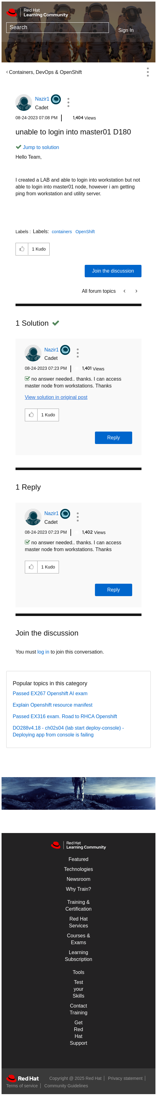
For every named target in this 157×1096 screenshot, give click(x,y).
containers (62, 231)
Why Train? (78, 889)
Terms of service (22, 1085)
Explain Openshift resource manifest (52, 705)
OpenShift (85, 231)
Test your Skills (78, 989)
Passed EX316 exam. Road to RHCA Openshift (65, 716)
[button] (68, 102)
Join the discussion (113, 271)
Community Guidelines (66, 1085)
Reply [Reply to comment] (113, 437)
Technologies (78, 869)
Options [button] (147, 72)
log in (43, 651)
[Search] (57, 27)
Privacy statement (125, 1078)
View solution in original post (56, 397)
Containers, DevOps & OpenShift (45, 72)
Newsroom (78, 879)
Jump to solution (41, 147)
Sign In (126, 30)
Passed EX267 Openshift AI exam (50, 693)
